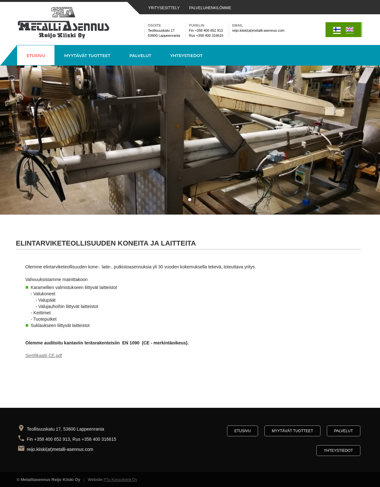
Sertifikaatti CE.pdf (43, 355)
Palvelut (140, 55)
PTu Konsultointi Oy (120, 479)
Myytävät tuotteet (87, 55)
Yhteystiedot (186, 55)
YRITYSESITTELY (164, 8)
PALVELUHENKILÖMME (210, 8)
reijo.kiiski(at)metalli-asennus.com (60, 449)
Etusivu (36, 55)
